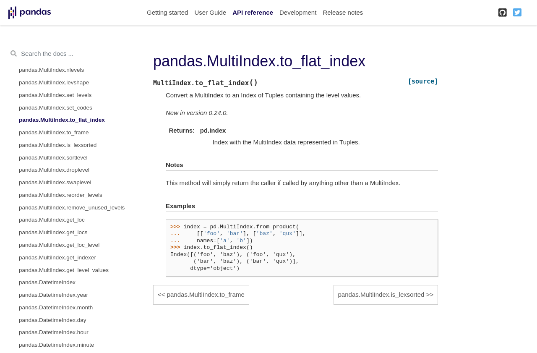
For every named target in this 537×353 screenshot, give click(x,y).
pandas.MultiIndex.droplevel (54, 170)
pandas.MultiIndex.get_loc (52, 220)
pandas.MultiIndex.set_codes (55, 108)
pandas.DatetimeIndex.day (52, 320)
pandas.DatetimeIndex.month (56, 307)
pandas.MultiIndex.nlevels (51, 70)
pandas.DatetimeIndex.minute (56, 345)
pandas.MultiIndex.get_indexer (57, 257)
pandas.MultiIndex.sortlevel (53, 157)
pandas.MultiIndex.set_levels (55, 95)
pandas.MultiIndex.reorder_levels (60, 195)
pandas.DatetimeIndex (47, 282)
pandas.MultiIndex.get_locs (53, 232)
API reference (252, 12)
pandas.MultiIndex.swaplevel (55, 182)
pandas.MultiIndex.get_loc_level (59, 245)
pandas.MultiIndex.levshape (54, 82)
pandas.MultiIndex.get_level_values (64, 270)
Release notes (343, 12)
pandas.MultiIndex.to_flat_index (62, 120)
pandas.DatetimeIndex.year (53, 295)
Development (297, 12)
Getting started (167, 12)
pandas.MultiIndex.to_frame (54, 132)
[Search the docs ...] (67, 53)
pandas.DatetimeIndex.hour (54, 332)
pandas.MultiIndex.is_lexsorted (57, 145)
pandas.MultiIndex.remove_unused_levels (72, 207)
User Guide (210, 12)
